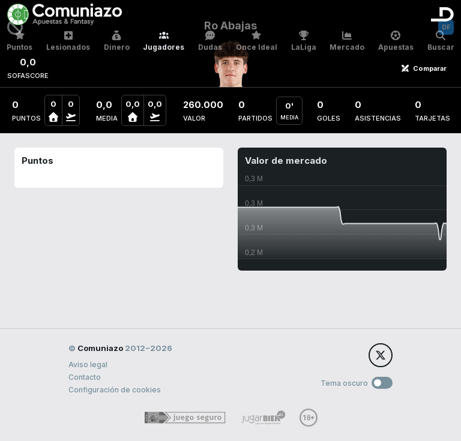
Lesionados (68, 41)
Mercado (347, 41)
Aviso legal (87, 364)
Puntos (19, 41)
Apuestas (396, 41)
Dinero (117, 41)
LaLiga (303, 41)
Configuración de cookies (114, 389)
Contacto (84, 377)
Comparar (424, 68)
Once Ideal (256, 41)
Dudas (210, 41)
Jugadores (163, 41)
